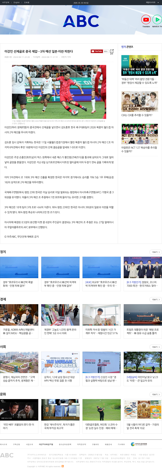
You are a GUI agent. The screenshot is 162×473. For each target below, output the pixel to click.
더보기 (155, 252)
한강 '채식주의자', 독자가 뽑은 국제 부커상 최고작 (59, 426)
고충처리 (95, 444)
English (17, 2)
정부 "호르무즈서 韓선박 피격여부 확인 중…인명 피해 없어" (60, 284)
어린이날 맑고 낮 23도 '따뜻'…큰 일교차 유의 (142, 379)
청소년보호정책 (65, 444)
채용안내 (108, 444)
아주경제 (5, 2)
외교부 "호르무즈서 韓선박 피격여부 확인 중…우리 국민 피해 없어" (101, 284)
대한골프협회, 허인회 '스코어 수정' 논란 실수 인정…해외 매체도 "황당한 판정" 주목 (101, 426)
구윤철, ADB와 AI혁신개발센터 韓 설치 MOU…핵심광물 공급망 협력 (19, 331)
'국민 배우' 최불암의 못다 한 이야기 (18, 426)
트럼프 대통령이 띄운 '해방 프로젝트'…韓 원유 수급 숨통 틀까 (143, 331)
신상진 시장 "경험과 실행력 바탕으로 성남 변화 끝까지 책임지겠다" (101, 379)
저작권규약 (81, 444)
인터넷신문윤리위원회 (139, 444)
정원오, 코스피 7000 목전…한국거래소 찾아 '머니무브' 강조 (141, 284)
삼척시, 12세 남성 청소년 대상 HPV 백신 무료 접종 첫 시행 (59, 379)
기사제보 (121, 444)
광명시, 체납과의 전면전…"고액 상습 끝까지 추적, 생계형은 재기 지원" (19, 379)
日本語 (26, 2)
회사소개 (3, 444)
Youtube (146, 21)
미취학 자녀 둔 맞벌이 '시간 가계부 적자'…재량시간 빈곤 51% (101, 331)
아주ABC (81, 21)
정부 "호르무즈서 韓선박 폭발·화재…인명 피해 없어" (18, 284)
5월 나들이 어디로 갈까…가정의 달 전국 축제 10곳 (143, 426)
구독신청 (16, 444)
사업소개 (29, 444)
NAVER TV (157, 21)
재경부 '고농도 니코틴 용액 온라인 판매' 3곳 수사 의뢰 (60, 331)
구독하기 (100, 51)
